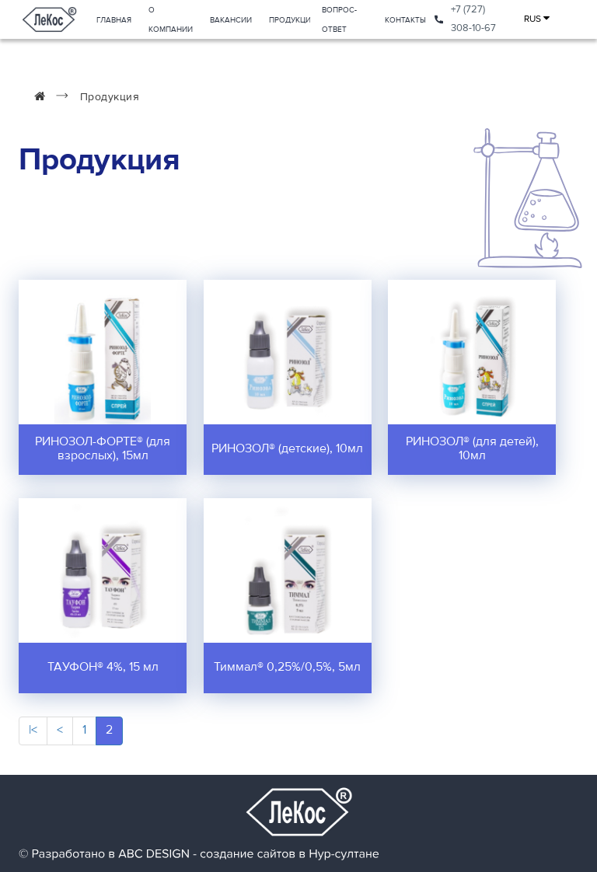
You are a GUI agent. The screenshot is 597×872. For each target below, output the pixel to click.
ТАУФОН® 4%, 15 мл (103, 667)
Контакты (405, 20)
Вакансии (231, 20)
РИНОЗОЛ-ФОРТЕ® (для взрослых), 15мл (102, 449)
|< (33, 730)
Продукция (292, 20)
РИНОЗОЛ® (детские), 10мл (287, 449)
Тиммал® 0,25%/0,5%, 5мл (287, 667)
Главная (113, 20)
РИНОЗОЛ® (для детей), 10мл (472, 449)
